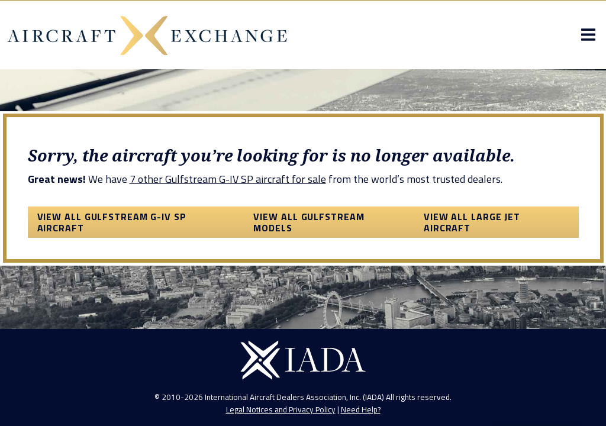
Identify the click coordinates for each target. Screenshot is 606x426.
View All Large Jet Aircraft (472, 221)
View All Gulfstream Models (308, 221)
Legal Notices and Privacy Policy (281, 409)
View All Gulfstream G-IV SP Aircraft (111, 221)
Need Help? (361, 409)
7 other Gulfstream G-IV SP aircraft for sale (228, 179)
